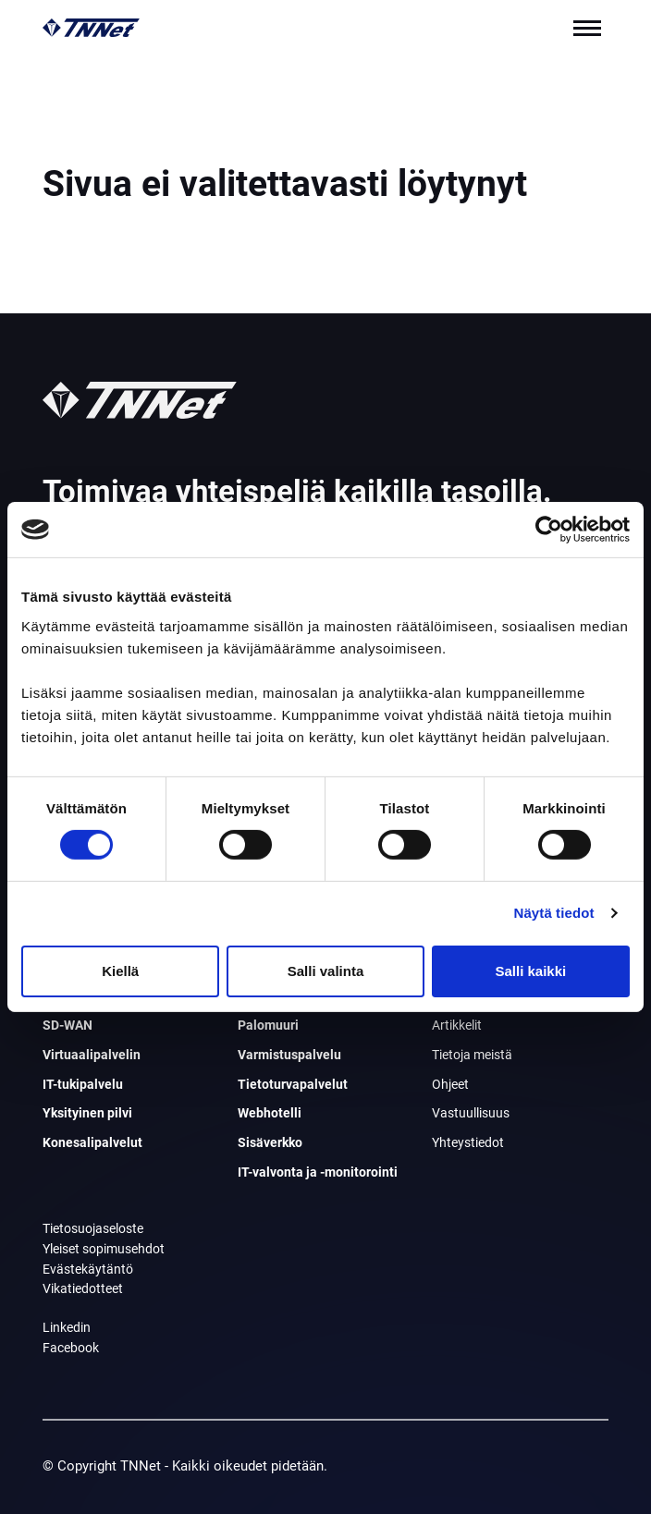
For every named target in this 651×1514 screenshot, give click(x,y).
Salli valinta (326, 971)
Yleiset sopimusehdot (110, 1249)
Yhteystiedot (471, 1143)
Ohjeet (452, 1085)
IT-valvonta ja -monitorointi (321, 1172)
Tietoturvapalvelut (294, 1085)
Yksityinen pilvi (90, 1113)
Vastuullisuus (474, 1113)
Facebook (73, 1348)
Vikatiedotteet (86, 1289)
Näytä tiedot (554, 913)
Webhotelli (270, 1113)
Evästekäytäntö (90, 1269)
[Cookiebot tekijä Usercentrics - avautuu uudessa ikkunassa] (549, 529)
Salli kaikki (530, 971)
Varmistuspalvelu (292, 1055)
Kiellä (120, 971)
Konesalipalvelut (94, 1143)
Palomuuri (269, 1025)
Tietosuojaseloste (99, 1229)
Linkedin (68, 1328)
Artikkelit (460, 1025)
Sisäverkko (272, 1143)
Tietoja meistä (477, 1055)
